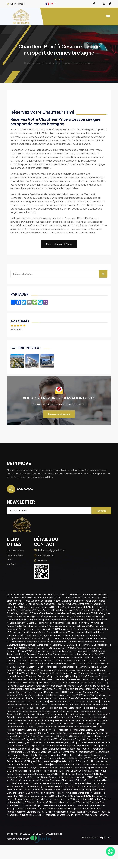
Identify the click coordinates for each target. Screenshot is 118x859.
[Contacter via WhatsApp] (110, 851)
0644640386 (44, 555)
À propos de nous (15, 550)
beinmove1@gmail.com (49, 550)
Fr (49, 3)
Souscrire (101, 510)
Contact (11, 564)
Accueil (59, 59)
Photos (10, 559)
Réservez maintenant (59, 414)
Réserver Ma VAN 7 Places (59, 243)
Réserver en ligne (15, 555)
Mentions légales (90, 837)
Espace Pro (105, 837)
